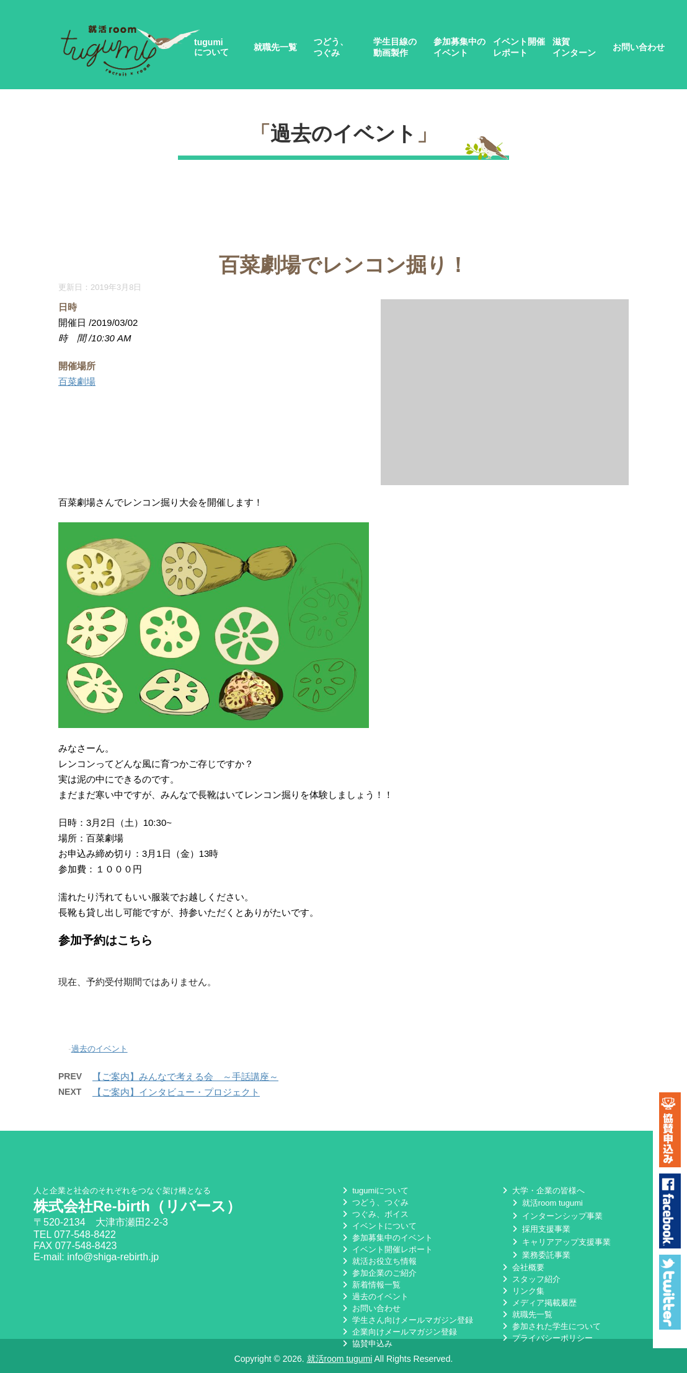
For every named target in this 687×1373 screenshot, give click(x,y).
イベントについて (378, 1224)
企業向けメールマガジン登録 (398, 1330)
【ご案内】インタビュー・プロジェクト (176, 1092)
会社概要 (522, 1265)
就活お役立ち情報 (378, 1259)
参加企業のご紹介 (378, 1271)
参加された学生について (550, 1324)
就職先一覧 (275, 47)
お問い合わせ (639, 47)
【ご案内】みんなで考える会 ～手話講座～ (185, 1076)
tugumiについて (211, 47)
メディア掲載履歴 (538, 1300)
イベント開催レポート (519, 47)
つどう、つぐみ (331, 47)
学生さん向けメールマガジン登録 (406, 1318)
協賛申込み (366, 1341)
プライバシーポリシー (546, 1336)
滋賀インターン (574, 47)
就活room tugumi (546, 1201)
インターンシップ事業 (556, 1214)
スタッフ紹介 (530, 1277)
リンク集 (522, 1289)
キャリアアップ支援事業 (560, 1240)
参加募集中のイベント (459, 47)
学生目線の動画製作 (395, 47)
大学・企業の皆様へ (542, 1188)
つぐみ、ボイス (374, 1212)
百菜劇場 (76, 381)
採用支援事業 (540, 1227)
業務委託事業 (540, 1253)
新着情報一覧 (370, 1282)
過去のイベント (343, 133)
